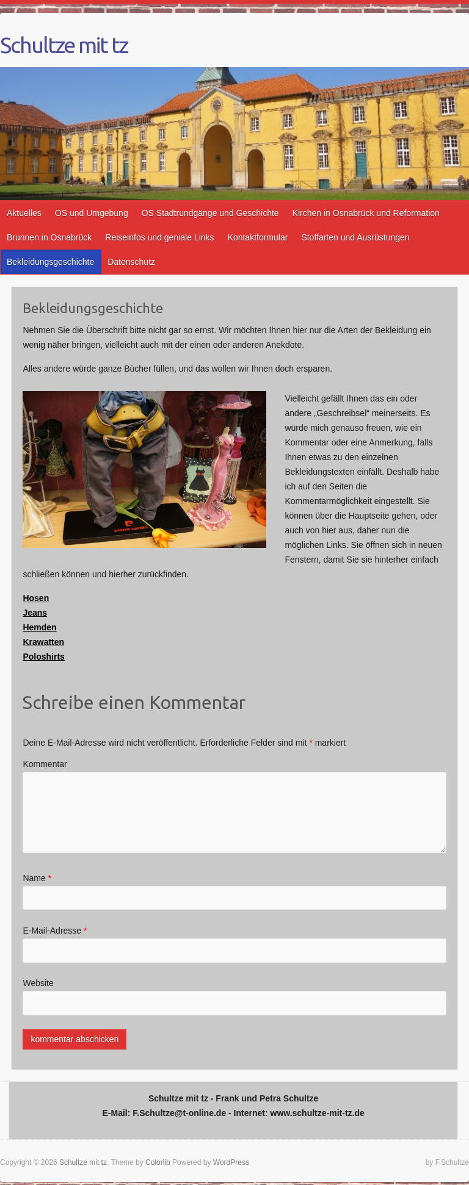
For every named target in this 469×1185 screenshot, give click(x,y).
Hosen (36, 598)
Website (38, 983)
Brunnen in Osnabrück (49, 237)
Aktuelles (24, 213)
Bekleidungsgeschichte (50, 262)
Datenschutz (131, 262)
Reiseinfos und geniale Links (159, 237)
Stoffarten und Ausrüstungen (355, 237)
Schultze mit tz (64, 45)
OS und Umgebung (91, 213)
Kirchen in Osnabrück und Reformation (366, 213)
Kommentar (45, 764)
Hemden (39, 627)
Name (37, 878)
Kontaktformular (258, 237)
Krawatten (43, 642)
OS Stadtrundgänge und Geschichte (210, 213)
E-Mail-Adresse (55, 930)
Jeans (35, 613)
